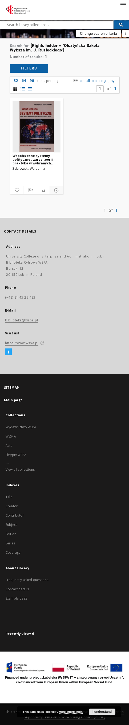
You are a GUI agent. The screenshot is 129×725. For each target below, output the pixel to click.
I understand (102, 712)
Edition (11, 534)
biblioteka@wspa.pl (21, 320)
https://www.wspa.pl (21, 343)
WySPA (11, 436)
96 (32, 80)
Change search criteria (98, 33)
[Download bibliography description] (30, 190)
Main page (13, 400)
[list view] (30, 89)
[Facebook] (8, 352)
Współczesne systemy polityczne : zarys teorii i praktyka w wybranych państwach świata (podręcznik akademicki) (34, 159)
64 (24, 80)
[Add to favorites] (16, 190)
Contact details (17, 589)
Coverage (13, 552)
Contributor (15, 515)
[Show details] (55, 190)
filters (29, 68)
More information (71, 711)
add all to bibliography (93, 80)
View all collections (20, 469)
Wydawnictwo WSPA (21, 427)
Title (9, 497)
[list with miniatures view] (22, 89)
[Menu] (123, 4)
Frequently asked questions (27, 580)
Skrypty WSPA (16, 455)
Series (10, 543)
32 (16, 80)
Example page (16, 598)
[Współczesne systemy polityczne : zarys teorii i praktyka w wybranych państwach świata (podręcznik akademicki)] (36, 126)
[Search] (121, 24)
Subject (11, 524)
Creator (12, 506)
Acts (9, 445)
